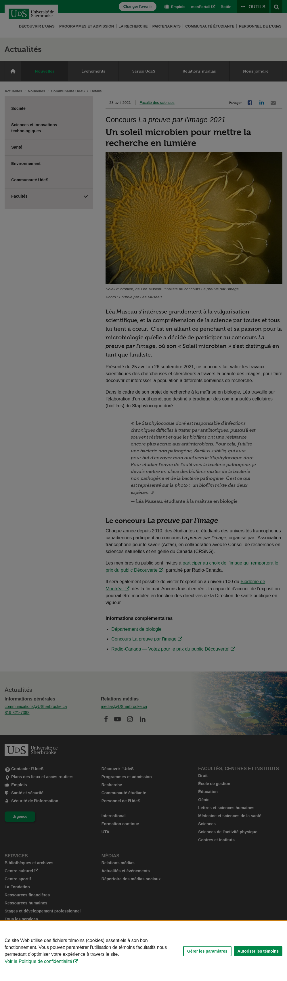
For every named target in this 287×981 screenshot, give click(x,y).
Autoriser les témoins (258, 951)
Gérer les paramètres (207, 951)
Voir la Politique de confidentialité (38, 961)
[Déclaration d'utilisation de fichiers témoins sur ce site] (143, 951)
